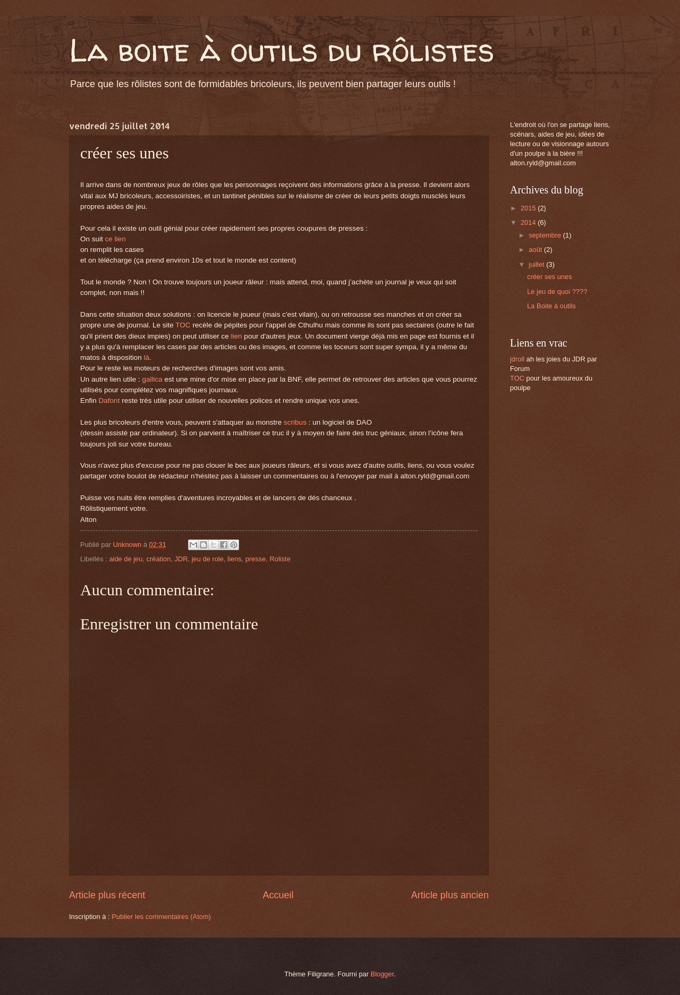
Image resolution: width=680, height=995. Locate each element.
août (536, 250)
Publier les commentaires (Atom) (161, 917)
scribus (295, 422)
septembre (546, 235)
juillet (537, 264)
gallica (152, 379)
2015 (529, 208)
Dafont (109, 400)
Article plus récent (107, 895)
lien (236, 336)
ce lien (115, 239)
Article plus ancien (450, 895)
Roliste (279, 559)
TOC (182, 325)
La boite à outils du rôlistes (281, 50)
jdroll (517, 359)
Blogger (382, 974)
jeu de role (208, 559)
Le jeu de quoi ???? (557, 292)
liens (234, 559)
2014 (529, 222)
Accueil (277, 895)
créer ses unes (549, 277)
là (145, 357)
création (159, 559)
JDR (181, 559)
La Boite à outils (551, 306)
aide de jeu (125, 559)
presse (255, 559)
